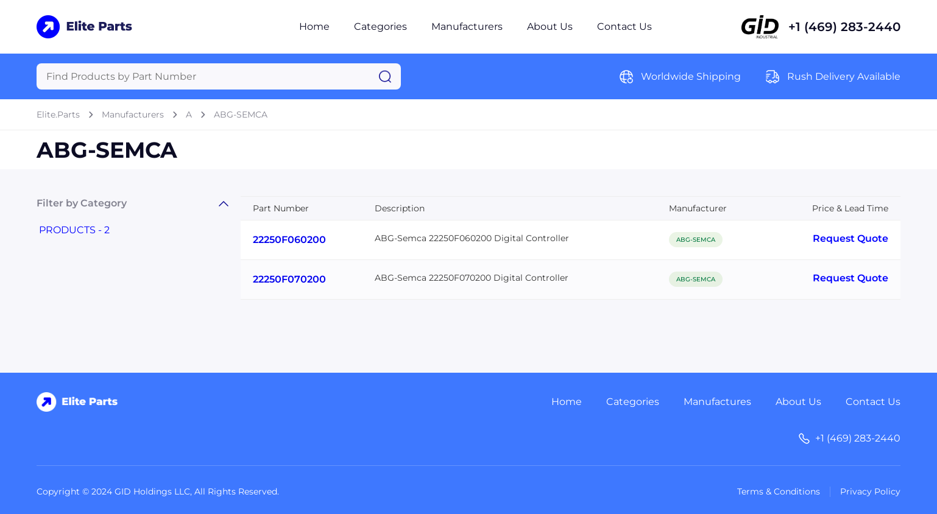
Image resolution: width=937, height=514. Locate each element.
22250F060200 (289, 239)
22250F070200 (289, 279)
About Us (550, 26)
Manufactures (717, 401)
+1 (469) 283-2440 (844, 26)
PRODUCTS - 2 (74, 230)
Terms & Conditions (778, 491)
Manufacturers (467, 26)
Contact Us (624, 26)
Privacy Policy (870, 491)
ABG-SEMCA (240, 114)
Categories (380, 26)
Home (314, 26)
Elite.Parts (58, 114)
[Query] (219, 76)
